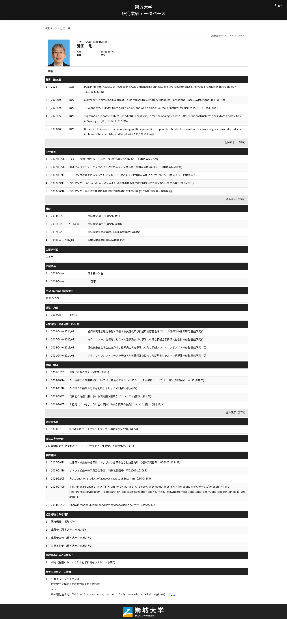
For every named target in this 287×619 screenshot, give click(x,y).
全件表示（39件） (236, 199)
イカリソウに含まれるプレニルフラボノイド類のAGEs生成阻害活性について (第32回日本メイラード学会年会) (132, 175)
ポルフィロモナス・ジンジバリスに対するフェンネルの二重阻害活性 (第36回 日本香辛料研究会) (125, 167)
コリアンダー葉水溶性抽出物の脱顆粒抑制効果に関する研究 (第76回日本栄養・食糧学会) (120, 191)
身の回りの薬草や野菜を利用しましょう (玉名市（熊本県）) (103, 388)
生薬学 (49, 256)
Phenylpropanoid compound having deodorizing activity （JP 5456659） (113, 505)
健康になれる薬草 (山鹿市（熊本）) (89, 372)
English (279, 5)
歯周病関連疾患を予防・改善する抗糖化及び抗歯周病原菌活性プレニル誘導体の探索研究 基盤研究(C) (146, 331)
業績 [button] (50, 71)
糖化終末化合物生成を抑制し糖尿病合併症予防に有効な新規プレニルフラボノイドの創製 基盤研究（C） (148, 347)
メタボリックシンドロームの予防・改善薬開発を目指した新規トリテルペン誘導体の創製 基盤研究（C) (147, 355)
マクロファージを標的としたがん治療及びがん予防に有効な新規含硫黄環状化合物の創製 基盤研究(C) (146, 339)
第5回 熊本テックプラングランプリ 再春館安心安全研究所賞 (104, 429)
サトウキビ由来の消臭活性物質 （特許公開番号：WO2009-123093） (109, 470)
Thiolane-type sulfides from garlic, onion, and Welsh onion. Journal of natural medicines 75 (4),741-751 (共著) (151, 108)
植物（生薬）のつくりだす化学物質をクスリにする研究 (83, 562)
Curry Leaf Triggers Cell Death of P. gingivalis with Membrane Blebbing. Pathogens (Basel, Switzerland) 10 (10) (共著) (155, 100)
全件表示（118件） (236, 142)
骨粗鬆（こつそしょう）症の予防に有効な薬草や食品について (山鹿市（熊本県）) (116, 404)
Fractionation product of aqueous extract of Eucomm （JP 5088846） (111, 478)
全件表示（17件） (236, 412)
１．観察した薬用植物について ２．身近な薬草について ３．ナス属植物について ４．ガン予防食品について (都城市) (136, 380)
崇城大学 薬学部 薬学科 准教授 (105, 224)
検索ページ (51, 28)
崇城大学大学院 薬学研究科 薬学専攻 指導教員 (114, 232)
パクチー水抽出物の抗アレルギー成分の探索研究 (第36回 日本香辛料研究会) (114, 159)
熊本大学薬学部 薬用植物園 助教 (106, 240)
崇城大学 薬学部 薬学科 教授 (104, 216)
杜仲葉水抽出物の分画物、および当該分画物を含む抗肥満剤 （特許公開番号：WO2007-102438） (125, 462)
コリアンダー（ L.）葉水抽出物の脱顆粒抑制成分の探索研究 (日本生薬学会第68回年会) (131, 183)
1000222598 (53, 298)
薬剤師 (73, 314)
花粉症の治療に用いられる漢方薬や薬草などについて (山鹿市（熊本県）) (110, 396)
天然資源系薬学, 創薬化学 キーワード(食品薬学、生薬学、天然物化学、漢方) (90, 446)
